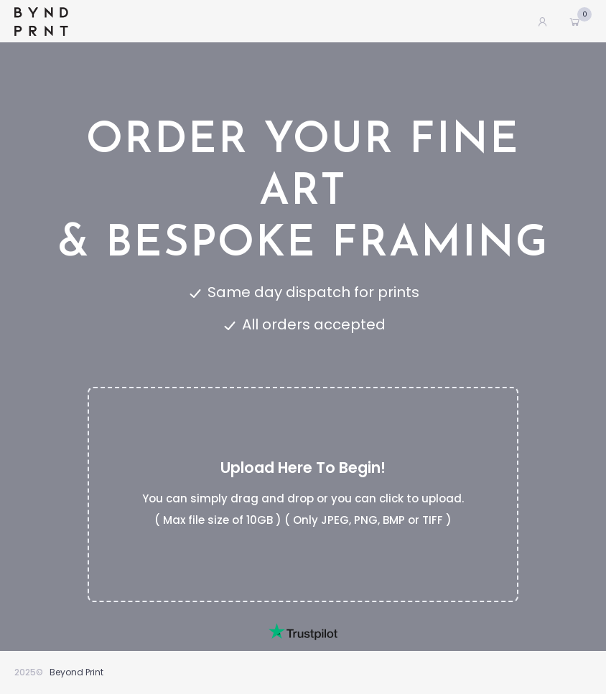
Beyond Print (76, 672)
